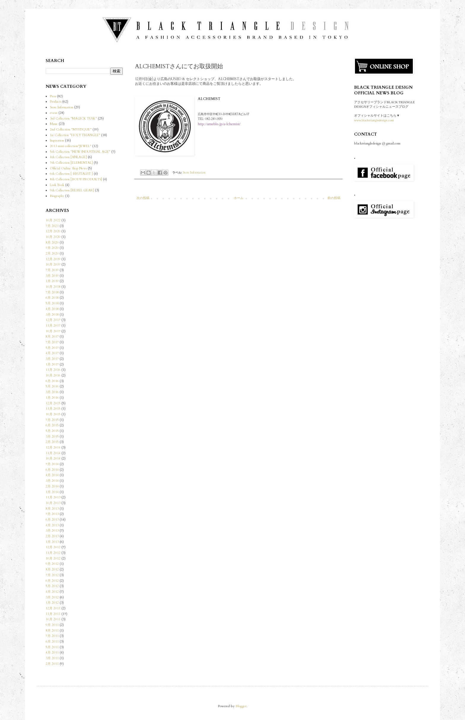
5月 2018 (52, 303)
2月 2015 (52, 442)
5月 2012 (52, 586)
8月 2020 (52, 242)
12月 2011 (53, 608)
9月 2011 (52, 625)
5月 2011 (52, 647)
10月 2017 (53, 331)
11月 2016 (53, 370)
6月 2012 (52, 580)
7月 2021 (52, 226)
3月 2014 (52, 481)
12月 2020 (53, 231)
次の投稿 (142, 198)
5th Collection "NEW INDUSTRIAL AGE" (80, 152)
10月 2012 (53, 558)
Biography (57, 196)
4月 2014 (52, 475)
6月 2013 (52, 519)
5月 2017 (52, 348)
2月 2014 (52, 486)
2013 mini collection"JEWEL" (70, 146)
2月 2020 (52, 253)
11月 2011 (53, 614)
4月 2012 (52, 591)
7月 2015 (52, 420)
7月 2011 (52, 636)
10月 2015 (53, 414)
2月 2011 (52, 664)
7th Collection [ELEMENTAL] (71, 162)
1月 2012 (52, 602)
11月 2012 (53, 553)
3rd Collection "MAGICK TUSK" (73, 118)
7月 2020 (52, 248)
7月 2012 (52, 575)
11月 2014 (53, 453)
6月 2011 (52, 641)
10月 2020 (53, 237)
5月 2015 (52, 431)
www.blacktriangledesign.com (374, 120)
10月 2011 (53, 619)
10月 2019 (53, 264)
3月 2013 (52, 530)
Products (55, 101)
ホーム (238, 198)
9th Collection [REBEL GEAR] (72, 190)
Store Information (194, 172)
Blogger (240, 706)
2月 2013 (52, 536)
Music (54, 124)
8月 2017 (52, 336)
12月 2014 (53, 447)
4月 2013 (52, 525)
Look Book (57, 185)
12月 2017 (53, 320)
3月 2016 (52, 392)
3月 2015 (52, 436)
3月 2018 (52, 314)
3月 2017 (52, 359)
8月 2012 (52, 569)
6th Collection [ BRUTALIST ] (71, 173)
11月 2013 (53, 497)
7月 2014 (52, 464)
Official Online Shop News (68, 168)
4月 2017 (52, 353)
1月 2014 (52, 492)
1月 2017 (52, 364)
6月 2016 (52, 381)
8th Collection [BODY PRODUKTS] (76, 179)
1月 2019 (52, 281)
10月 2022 (53, 220)
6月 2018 (52, 297)
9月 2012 (52, 564)
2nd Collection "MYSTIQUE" (71, 129)
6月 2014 (52, 470)
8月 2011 (52, 630)
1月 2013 (52, 542)
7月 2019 (52, 270)
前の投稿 (333, 198)
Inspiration (57, 140)
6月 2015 (52, 425)
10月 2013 (53, 503)
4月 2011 (52, 652)
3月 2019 (52, 276)
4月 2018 (52, 309)
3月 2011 (52, 658)
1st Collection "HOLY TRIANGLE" (75, 135)
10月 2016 (53, 375)
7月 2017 (52, 342)
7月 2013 (52, 514)
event (54, 113)
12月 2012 (53, 547)
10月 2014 (53, 458)
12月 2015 (53, 403)
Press (53, 96)
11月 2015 (53, 408)
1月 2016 (52, 397)
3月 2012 (52, 597)
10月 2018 (53, 286)
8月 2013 (52, 508)
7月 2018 (52, 292)
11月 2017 (53, 325)
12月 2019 (53, 259)
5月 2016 (52, 386)
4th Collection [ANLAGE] (68, 157)
